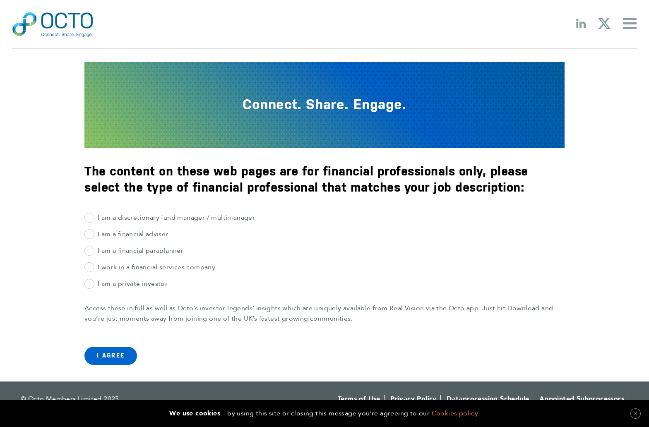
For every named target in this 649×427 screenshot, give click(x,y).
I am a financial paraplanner (140, 250)
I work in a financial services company (156, 267)
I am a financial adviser (133, 234)
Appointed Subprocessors (581, 398)
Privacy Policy (413, 398)
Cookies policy (455, 413)
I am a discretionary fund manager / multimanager (176, 217)
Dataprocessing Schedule (488, 398)
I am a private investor (133, 283)
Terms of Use (359, 398)
